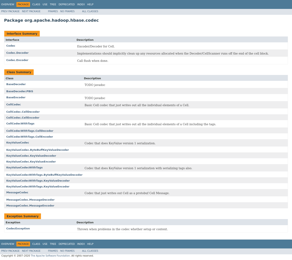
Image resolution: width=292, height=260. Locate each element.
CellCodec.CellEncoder (22, 117)
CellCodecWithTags (20, 123)
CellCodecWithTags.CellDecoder (29, 130)
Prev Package (10, 11)
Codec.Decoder (17, 52)
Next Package (31, 11)
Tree (53, 4)
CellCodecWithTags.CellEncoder (29, 136)
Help (90, 4)
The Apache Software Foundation (50, 255)
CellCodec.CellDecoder (23, 111)
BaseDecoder (16, 84)
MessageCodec (17, 192)
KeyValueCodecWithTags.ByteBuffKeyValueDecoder (44, 174)
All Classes (90, 11)
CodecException (18, 228)
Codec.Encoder (17, 60)
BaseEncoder (16, 97)
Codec (10, 45)
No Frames (67, 11)
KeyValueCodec (17, 142)
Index (81, 4)
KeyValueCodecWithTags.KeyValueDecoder (38, 180)
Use (45, 4)
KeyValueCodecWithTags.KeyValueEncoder (37, 186)
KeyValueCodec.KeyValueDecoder (31, 155)
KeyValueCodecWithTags (24, 167)
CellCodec (13, 104)
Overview (7, 4)
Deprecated (67, 4)
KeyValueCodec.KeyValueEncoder (31, 161)
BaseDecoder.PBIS (19, 91)
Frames (53, 11)
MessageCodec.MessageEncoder (30, 205)
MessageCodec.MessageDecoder (30, 199)
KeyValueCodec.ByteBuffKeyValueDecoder (37, 149)
